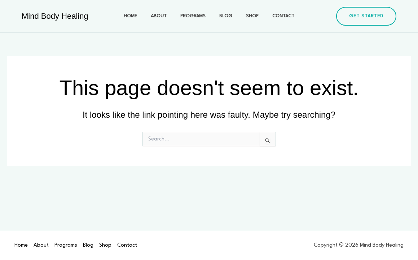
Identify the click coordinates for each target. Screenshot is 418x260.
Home (139, 16)
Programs (194, 16)
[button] (366, 16)
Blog (223, 16)
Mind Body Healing (55, 16)
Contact (274, 16)
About (164, 16)
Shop (247, 16)
